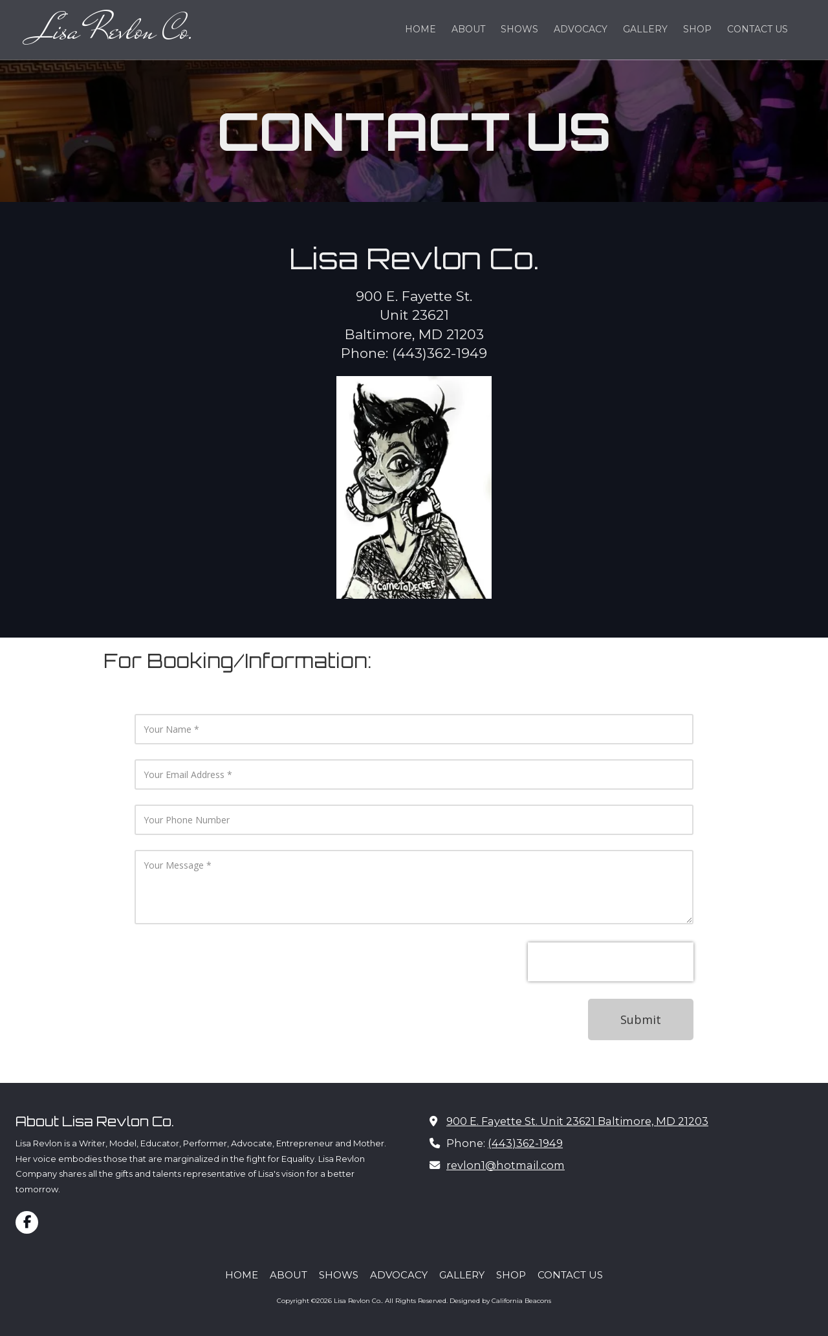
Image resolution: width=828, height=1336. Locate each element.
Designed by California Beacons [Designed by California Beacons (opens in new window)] (500, 1301)
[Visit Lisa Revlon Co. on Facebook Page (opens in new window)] (27, 1222)
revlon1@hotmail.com (505, 1165)
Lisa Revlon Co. (114, 30)
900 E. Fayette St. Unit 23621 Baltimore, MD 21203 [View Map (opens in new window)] (577, 1121)
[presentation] (610, 961)
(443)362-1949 (525, 1143)
